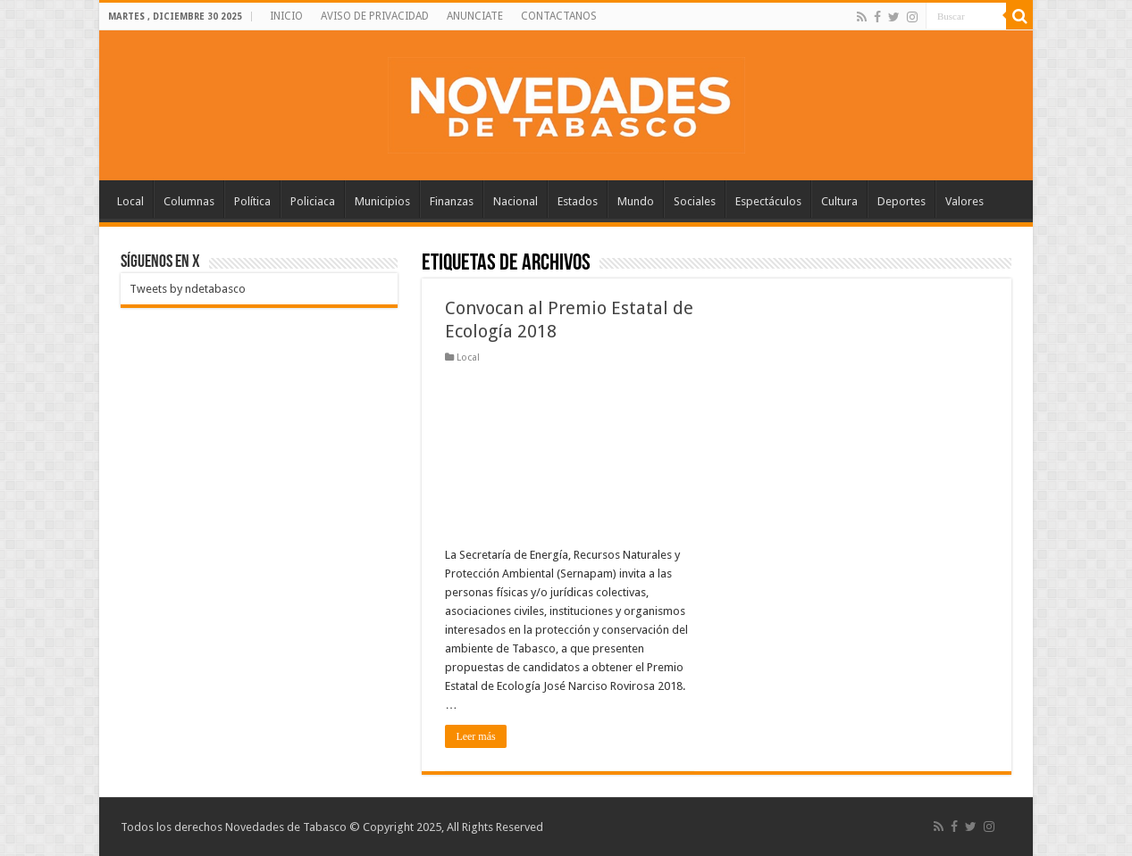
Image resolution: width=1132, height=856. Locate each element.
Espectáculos (768, 201)
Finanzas (452, 201)
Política (252, 201)
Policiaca (312, 201)
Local (130, 201)
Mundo (635, 201)
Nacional (515, 201)
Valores (964, 201)
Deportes (901, 201)
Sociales (695, 201)
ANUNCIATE (475, 16)
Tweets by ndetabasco (188, 288)
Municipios (382, 201)
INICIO (286, 16)
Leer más (475, 736)
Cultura (839, 201)
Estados (578, 201)
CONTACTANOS (559, 16)
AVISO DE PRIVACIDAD (375, 16)
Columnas (189, 201)
